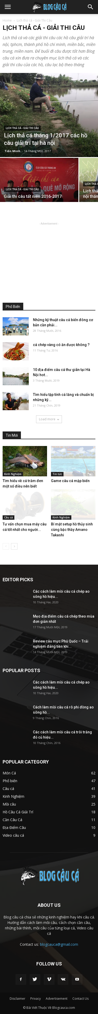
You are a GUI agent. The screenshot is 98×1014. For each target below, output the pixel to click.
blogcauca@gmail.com (59, 944)
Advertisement (56, 998)
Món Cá (9, 772)
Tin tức (57, 474)
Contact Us (80, 998)
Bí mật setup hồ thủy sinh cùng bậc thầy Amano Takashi (72, 529)
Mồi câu (9, 804)
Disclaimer (17, 998)
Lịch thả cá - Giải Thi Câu (22, 128)
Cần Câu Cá (12, 819)
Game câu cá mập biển (70, 481)
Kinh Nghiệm (12, 474)
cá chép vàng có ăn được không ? (61, 345)
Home (7, 20)
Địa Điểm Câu (14, 827)
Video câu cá (13, 835)
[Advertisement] (49, 258)
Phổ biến (10, 780)
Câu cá (8, 517)
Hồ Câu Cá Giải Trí (18, 811)
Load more (49, 419)
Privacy (35, 998)
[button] (90, 7)
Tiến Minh (12, 151)
